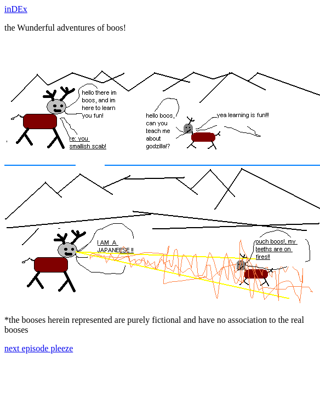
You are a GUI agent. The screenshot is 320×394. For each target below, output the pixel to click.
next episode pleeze (38, 348)
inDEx (15, 9)
